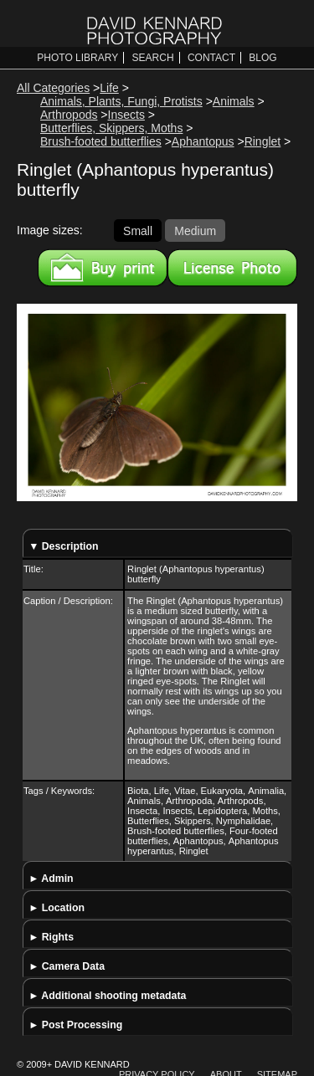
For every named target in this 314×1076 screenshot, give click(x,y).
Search (153, 58)
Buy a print (102, 268)
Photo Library (77, 58)
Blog (262, 58)
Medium (195, 230)
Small (137, 230)
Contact (211, 58)
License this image (232, 268)
